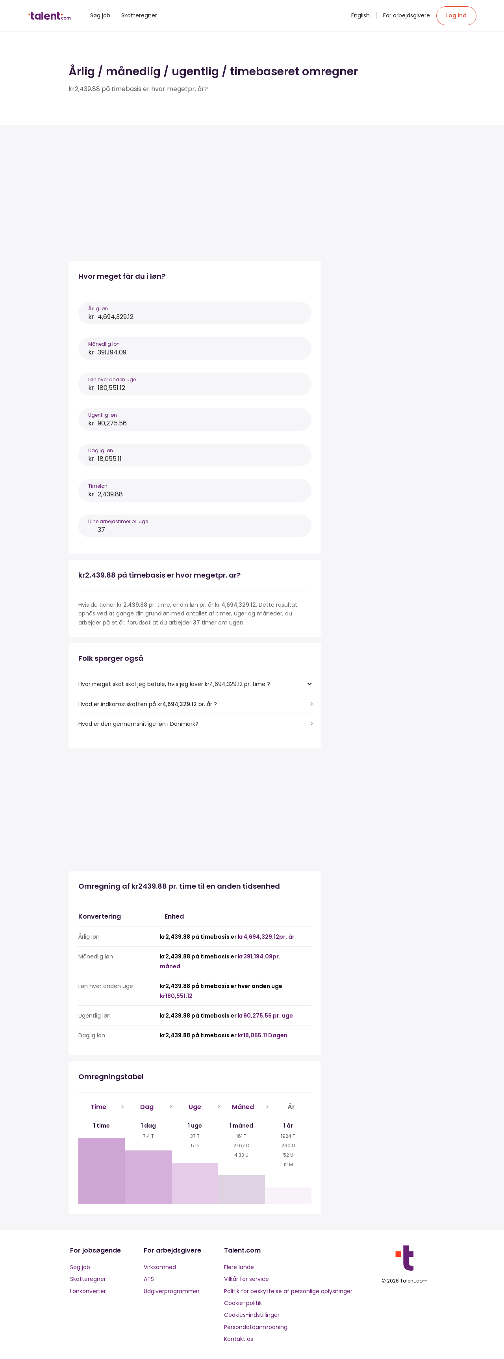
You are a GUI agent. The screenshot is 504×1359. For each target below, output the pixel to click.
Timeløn (97, 486)
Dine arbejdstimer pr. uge (118, 521)
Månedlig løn (104, 344)
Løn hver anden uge (112, 379)
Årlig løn (98, 308)
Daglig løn (100, 450)
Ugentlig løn (102, 415)
